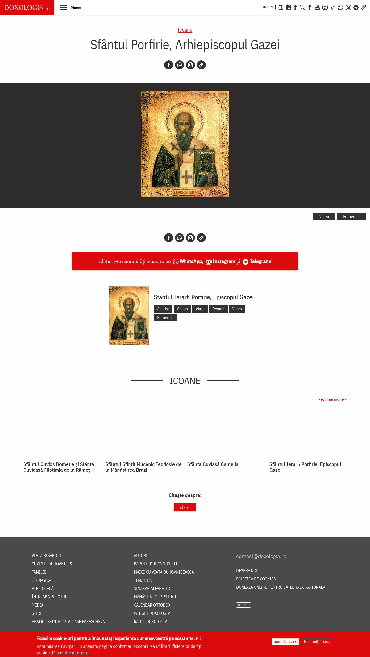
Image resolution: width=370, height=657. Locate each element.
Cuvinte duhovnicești (54, 563)
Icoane (185, 29)
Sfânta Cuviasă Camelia (213, 464)
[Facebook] (310, 6)
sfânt (184, 507)
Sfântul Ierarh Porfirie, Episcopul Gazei (204, 297)
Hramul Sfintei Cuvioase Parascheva (68, 621)
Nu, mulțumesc (317, 641)
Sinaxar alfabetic (152, 588)
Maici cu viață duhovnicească (164, 572)
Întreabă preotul (49, 597)
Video (324, 216)
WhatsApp (191, 261)
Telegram (260, 261)
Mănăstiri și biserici (155, 597)
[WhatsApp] (340, 6)
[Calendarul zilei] (288, 6)
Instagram (224, 261)
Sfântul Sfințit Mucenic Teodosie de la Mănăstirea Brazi (143, 467)
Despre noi (247, 570)
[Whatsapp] (179, 64)
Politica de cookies (256, 579)
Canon (182, 309)
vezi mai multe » (333, 399)
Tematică (143, 580)
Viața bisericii (47, 555)
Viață (200, 309)
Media (37, 605)
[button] (70, 7)
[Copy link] (201, 64)
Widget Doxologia (152, 613)
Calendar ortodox (152, 605)
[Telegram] (356, 6)
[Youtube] (317, 6)
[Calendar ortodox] (281, 6)
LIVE (270, 7)
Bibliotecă (43, 588)
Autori (140, 555)
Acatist (163, 309)
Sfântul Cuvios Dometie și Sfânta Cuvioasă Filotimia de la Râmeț (58, 467)
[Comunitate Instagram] (348, 6)
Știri (37, 613)
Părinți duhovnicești (155, 563)
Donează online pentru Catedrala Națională (280, 587)
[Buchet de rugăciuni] (295, 6)
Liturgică (41, 580)
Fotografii (351, 216)
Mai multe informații (71, 652)
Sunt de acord (285, 641)
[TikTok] (332, 6)
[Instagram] (325, 6)
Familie (39, 572)
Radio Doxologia (150, 621)
